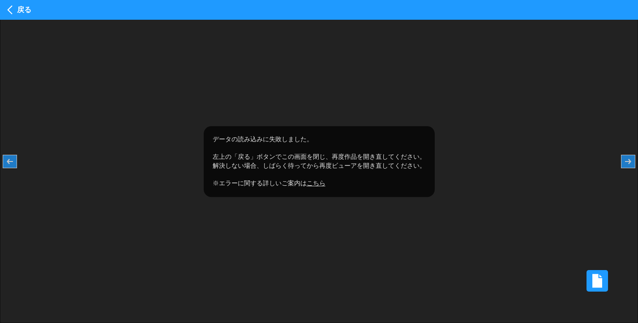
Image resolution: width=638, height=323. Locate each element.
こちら (316, 183)
